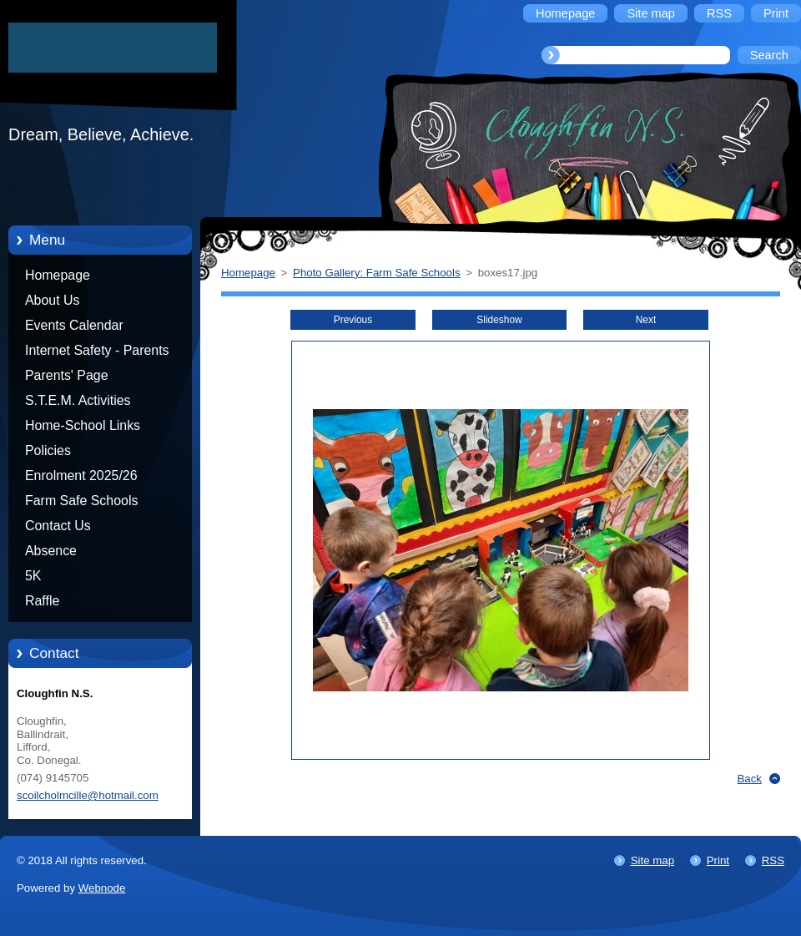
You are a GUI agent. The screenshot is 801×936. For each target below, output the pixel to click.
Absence (51, 551)
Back (750, 778)
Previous (353, 320)
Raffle (42, 601)
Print (718, 860)
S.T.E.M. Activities (78, 400)
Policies (48, 450)
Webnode (102, 888)
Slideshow (498, 320)
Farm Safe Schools (81, 500)
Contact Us (58, 526)
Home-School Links (82, 425)
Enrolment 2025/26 (81, 475)
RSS (773, 860)
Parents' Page (66, 375)
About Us (52, 300)
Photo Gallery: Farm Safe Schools (377, 272)
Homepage (57, 275)
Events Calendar (74, 325)
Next (646, 320)
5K (33, 576)
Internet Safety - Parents (97, 350)
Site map (652, 860)
